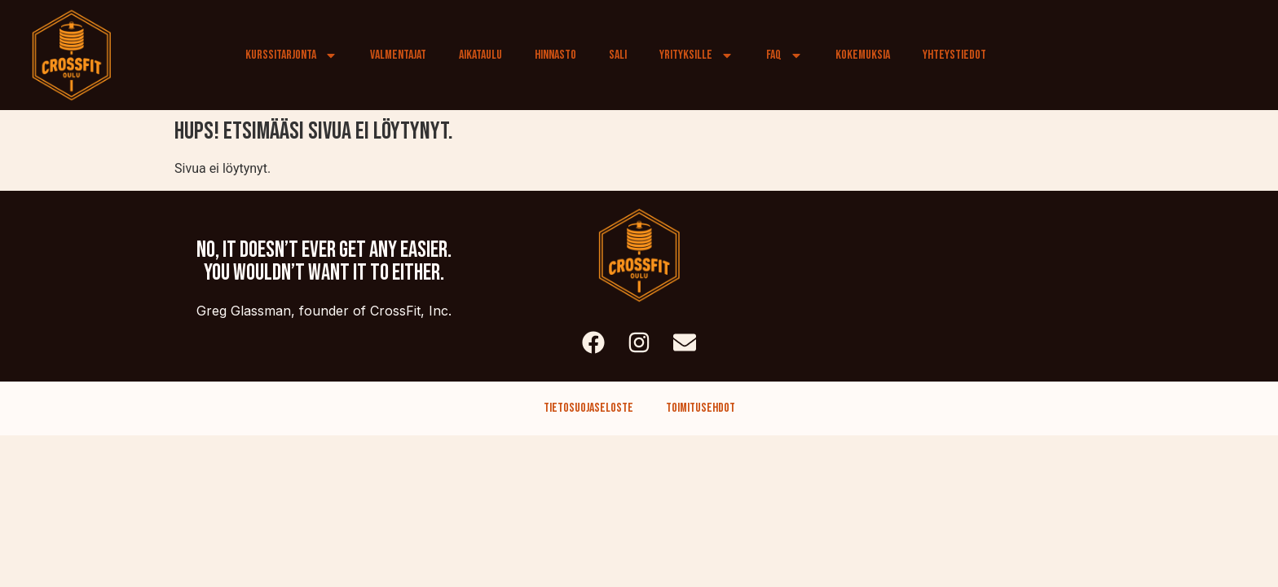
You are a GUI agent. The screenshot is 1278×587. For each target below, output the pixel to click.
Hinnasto (555, 55)
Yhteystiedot (954, 55)
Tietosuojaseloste (588, 408)
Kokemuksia (862, 55)
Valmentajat (398, 55)
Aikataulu (480, 55)
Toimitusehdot (700, 408)
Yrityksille (696, 55)
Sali (618, 55)
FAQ (784, 55)
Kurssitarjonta (291, 55)
